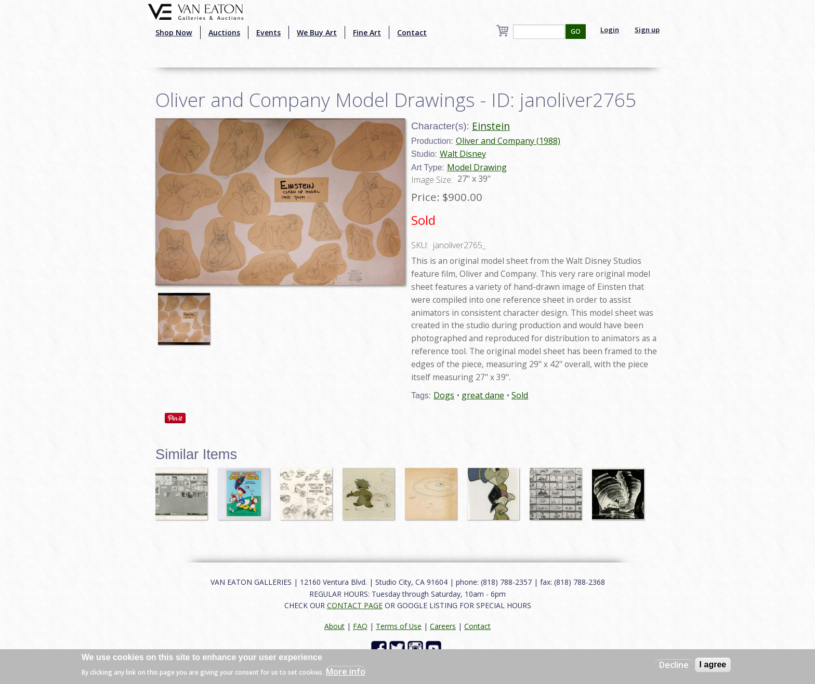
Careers (443, 626)
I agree (713, 664)
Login (609, 29)
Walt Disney (463, 153)
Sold (519, 395)
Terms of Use (399, 626)
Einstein (491, 126)
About (334, 626)
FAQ (360, 626)
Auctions (224, 32)
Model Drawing (477, 167)
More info (345, 671)
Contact (412, 32)
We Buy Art (317, 32)
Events (268, 32)
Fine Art (367, 32)
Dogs (443, 395)
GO (576, 31)
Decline (674, 664)
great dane (483, 395)
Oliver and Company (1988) (508, 140)
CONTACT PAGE (355, 605)
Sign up (647, 29)
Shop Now (173, 32)
